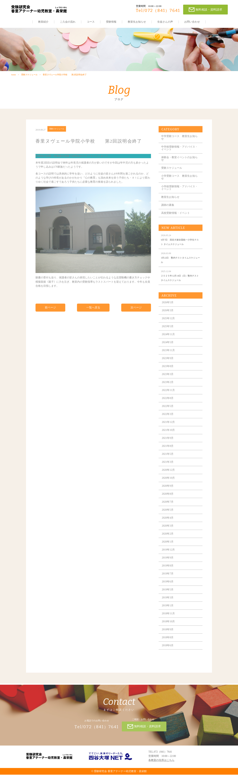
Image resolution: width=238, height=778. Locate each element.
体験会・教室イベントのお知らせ (179, 165)
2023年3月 (168, 381)
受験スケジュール (29, 77)
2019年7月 (168, 580)
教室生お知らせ (137, 21)
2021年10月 (168, 437)
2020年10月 (168, 484)
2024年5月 (168, 349)
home (13, 77)
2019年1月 (168, 612)
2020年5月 (168, 516)
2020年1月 (168, 548)
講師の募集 (167, 212)
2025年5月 (168, 333)
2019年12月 (168, 556)
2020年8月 (168, 500)
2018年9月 (168, 636)
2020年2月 (168, 540)
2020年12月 (168, 476)
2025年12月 (168, 325)
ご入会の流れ (67, 21)
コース (91, 21)
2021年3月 (168, 468)
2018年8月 (168, 644)
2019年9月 (168, 564)
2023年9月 (168, 365)
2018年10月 (168, 628)
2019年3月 (168, 604)
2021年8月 (168, 453)
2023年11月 (168, 357)
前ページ (50, 314)
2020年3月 (168, 532)
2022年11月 (168, 397)
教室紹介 (43, 21)
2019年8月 (168, 572)
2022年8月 (168, 405)
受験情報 (111, 21)
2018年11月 (168, 620)
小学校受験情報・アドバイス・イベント (179, 194)
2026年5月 (168, 309)
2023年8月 (168, 373)
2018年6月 (168, 652)
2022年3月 (168, 421)
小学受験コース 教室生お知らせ (179, 184)
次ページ (136, 314)
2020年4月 (168, 524)
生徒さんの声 (165, 21)
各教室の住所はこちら (161, 763)
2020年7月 (168, 508)
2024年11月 (168, 341)
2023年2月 (168, 389)
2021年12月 (168, 429)
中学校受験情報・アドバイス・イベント (179, 155)
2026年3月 (168, 317)
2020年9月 (168, 492)
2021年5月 (168, 460)
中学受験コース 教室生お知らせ (179, 144)
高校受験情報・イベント (175, 220)
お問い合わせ (192, 21)
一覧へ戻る (93, 314)
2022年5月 (168, 413)
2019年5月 (168, 596)
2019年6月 (168, 588)
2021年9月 (168, 445)
